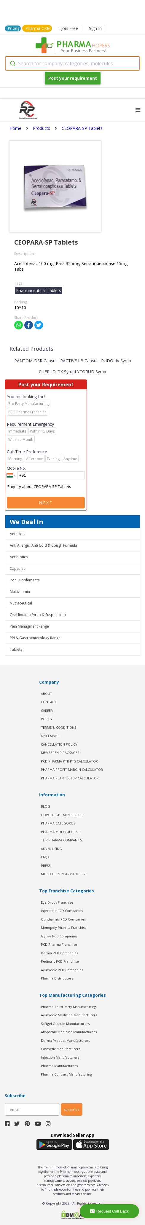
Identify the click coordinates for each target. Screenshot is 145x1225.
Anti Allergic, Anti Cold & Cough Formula (43, 545)
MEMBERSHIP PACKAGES (60, 752)
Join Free (68, 28)
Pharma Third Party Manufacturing (68, 1006)
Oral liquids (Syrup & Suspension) (38, 614)
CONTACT (48, 702)
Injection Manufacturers (60, 1057)
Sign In (95, 28)
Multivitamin (20, 591)
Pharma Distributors (57, 978)
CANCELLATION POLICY (59, 744)
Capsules (17, 568)
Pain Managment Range (29, 626)
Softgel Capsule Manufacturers (65, 1023)
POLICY (46, 719)
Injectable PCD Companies (62, 910)
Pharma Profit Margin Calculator (72, 769)
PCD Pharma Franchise (59, 944)
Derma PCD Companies (59, 953)
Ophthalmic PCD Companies (63, 919)
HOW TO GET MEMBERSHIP (62, 815)
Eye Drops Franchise (57, 902)
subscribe (71, 1109)
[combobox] (72, 63)
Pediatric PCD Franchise (60, 961)
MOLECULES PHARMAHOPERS (64, 874)
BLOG (45, 806)
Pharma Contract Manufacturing (66, 1074)
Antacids (17, 533)
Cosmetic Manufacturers (60, 1049)
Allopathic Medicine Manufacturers (69, 1032)
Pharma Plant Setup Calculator (70, 778)
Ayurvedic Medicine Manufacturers (69, 1015)
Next (46, 502)
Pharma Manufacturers (59, 1065)
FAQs (45, 857)
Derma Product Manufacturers (65, 1040)
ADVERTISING (51, 848)
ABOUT (46, 693)
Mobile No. (16, 468)
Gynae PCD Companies (59, 936)
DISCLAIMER (50, 735)
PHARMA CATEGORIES (58, 823)
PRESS (45, 865)
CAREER (47, 710)
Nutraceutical (21, 603)
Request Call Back (109, 1211)
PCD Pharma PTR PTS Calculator (69, 761)
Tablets (16, 649)
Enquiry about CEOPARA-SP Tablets (46, 486)
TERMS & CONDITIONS (58, 727)
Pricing (13, 28)
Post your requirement (72, 78)
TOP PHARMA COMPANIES (61, 840)
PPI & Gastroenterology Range (35, 637)
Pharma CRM (38, 28)
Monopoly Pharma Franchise (64, 927)
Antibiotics (19, 556)
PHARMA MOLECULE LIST (60, 832)
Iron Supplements (24, 580)
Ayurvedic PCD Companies (62, 970)
